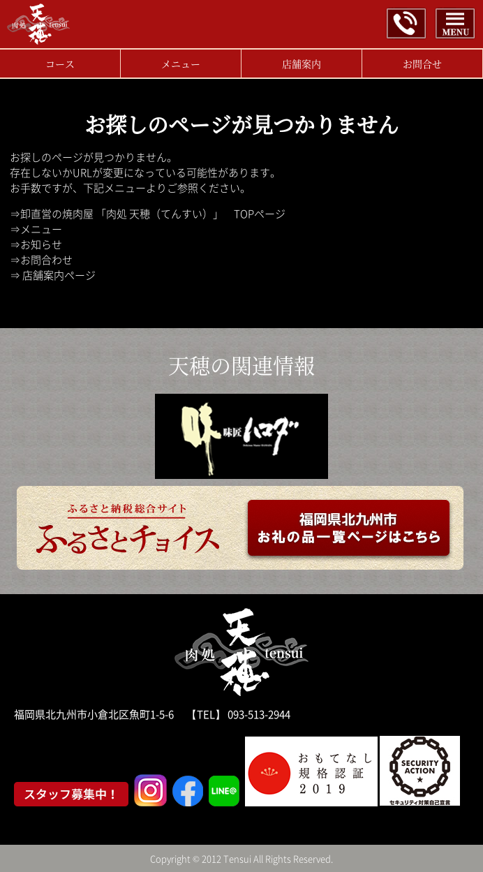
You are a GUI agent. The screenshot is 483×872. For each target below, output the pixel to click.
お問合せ (422, 64)
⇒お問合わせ (41, 259)
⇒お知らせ (36, 244)
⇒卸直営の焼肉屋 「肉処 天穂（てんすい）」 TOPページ (147, 213)
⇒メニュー (36, 229)
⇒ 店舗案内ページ (53, 275)
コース (60, 64)
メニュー (180, 64)
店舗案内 (301, 64)
